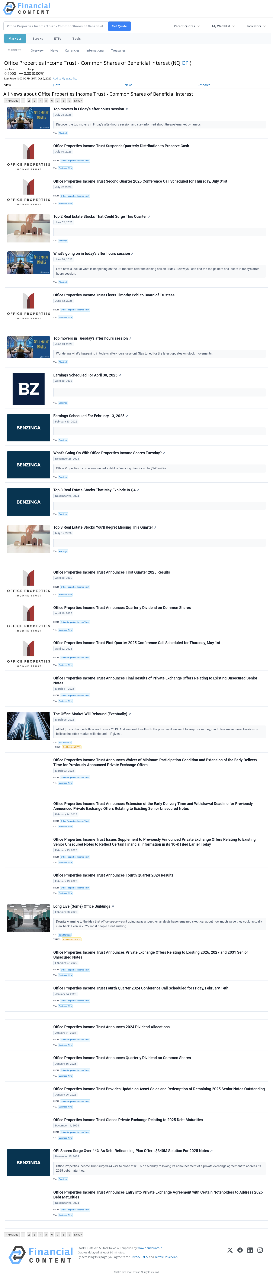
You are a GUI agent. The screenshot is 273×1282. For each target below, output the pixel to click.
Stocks (38, 38)
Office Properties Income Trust (75, 160)
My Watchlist (221, 26)
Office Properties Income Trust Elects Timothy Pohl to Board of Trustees (113, 295)
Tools (76, 38)
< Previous (12, 100)
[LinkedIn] (250, 1255)
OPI (186, 62)
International (95, 50)
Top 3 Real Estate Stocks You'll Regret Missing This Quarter (105, 527)
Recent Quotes (184, 26)
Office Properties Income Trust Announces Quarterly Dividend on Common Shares (122, 608)
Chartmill (63, 133)
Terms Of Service (166, 1257)
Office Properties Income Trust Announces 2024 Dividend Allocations (111, 1027)
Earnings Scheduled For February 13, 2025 (90, 416)
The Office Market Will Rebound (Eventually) (92, 714)
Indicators (254, 26)
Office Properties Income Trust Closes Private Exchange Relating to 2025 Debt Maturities (128, 1120)
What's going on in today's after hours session (93, 253)
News (54, 50)
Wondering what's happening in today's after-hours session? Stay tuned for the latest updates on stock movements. (134, 353)
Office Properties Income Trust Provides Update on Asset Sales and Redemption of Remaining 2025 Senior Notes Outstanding (159, 1089)
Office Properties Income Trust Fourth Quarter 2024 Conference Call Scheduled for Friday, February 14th (140, 988)
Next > (78, 100)
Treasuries (118, 50)
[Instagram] (260, 1255)
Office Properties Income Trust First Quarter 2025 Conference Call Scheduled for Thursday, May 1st (136, 643)
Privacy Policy (139, 1257)
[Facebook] (240, 1255)
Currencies (72, 50)
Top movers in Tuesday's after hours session (92, 338)
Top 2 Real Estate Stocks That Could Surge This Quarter (101, 216)
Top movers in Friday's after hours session (90, 109)
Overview (37, 50)
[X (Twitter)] (230, 1255)
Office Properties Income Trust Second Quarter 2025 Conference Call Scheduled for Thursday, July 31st (140, 181)
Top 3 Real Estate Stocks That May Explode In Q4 (96, 490)
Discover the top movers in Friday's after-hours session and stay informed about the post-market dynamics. (129, 124)
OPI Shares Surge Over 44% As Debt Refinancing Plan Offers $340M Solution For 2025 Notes (133, 1151)
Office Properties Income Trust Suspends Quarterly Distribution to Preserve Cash (121, 146)
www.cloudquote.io (150, 1248)
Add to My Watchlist (65, 78)
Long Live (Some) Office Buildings (83, 906)
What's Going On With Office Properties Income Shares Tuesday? (109, 453)
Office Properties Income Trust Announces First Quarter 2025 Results (111, 572)
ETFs (57, 38)
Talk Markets (65, 742)
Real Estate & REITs (72, 747)
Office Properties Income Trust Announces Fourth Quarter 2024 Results (113, 875)
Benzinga (63, 240)
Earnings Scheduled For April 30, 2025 (87, 375)
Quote (55, 85)
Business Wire (65, 168)
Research (203, 85)
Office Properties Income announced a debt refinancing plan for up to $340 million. (112, 468)
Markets (15, 38)
